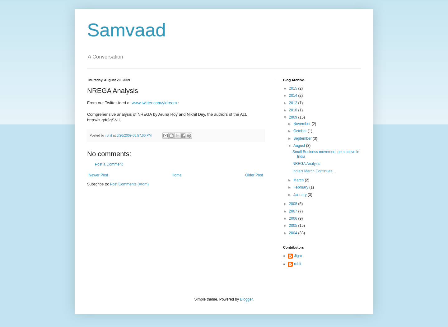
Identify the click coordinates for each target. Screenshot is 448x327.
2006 (293, 218)
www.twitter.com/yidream (154, 102)
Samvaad (126, 30)
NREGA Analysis (306, 163)
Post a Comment (109, 164)
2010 (293, 110)
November (302, 124)
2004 (293, 233)
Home (177, 175)
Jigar (298, 256)
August (299, 145)
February (301, 187)
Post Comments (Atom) (129, 184)
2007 (293, 211)
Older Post (254, 175)
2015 (293, 88)
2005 (293, 225)
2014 (293, 95)
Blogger (246, 299)
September (303, 138)
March (299, 180)
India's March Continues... (313, 171)
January (300, 195)
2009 (293, 117)
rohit (297, 264)
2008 (293, 204)
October (300, 131)
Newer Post (98, 175)
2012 (293, 103)
